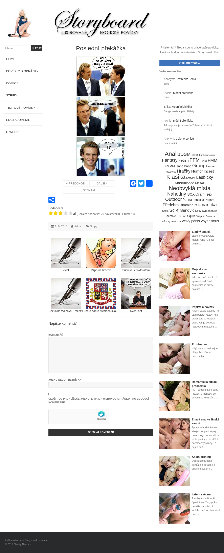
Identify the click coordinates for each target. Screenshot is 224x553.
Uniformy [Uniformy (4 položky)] (165, 221)
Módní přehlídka (183, 93)
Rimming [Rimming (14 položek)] (187, 205)
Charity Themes (22, 544)
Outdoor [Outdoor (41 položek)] (173, 199)
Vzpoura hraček (101, 255)
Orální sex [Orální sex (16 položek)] (203, 194)
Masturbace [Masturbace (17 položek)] (184, 183)
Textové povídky (20, 107)
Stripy (93, 226)
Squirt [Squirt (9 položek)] (191, 216)
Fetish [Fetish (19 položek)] (183, 160)
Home (10, 59)
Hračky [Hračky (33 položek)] (184, 171)
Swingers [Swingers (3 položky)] (210, 216)
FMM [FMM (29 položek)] (212, 160)
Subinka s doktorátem (136, 255)
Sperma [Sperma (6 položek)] (181, 216)
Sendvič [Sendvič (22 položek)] (187, 210)
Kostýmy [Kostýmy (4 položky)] (190, 178)
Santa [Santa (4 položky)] (165, 211)
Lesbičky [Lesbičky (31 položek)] (204, 177)
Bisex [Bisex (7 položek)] (195, 154)
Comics (12, 83)
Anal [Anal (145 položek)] (170, 154)
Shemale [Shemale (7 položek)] (170, 216)
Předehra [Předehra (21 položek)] (171, 205)
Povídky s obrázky (22, 71)
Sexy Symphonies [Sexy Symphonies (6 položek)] (206, 210)
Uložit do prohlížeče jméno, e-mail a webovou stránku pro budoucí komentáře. (98, 400)
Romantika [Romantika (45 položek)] (205, 204)
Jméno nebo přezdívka (64, 379)
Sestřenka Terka (186, 79)
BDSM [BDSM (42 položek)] (184, 154)
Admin (78, 226)
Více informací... (189, 62)
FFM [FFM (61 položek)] (194, 160)
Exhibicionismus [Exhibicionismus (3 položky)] (207, 155)
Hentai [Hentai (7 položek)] (210, 166)
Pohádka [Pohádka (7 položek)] (198, 199)
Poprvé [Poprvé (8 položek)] (209, 199)
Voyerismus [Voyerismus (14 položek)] (210, 221)
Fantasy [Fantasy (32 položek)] (170, 160)
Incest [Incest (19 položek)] (209, 171)
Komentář (55, 335)
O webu (12, 132)
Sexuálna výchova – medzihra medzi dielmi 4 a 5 (66, 295)
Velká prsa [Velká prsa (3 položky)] (176, 221)
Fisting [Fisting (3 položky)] (204, 161)
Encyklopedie (18, 119)
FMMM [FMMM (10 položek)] (170, 166)
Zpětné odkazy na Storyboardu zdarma (26, 540)
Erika (167, 106)
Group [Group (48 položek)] (199, 165)
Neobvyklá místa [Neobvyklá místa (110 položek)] (189, 188)
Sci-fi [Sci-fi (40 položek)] (174, 210)
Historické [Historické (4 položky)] (170, 171)
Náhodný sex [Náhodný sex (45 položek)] (181, 194)
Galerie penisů (185, 138)
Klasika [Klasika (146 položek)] (175, 176)
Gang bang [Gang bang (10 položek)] (184, 166)
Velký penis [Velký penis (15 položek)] (191, 221)
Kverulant (136, 295)
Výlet (66, 255)
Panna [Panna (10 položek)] (187, 199)
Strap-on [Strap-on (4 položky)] (200, 216)
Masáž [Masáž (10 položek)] (200, 183)
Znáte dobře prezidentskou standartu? (101, 295)
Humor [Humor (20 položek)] (197, 171)
